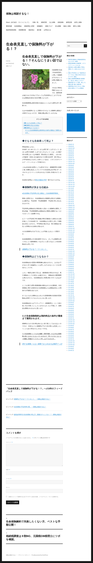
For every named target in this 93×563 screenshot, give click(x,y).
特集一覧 (35, 22)
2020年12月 (71, 205)
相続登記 (31, 30)
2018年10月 (71, 255)
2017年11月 (71, 276)
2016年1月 (71, 318)
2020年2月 (71, 224)
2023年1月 (71, 157)
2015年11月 (71, 322)
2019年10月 (71, 232)
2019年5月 (71, 241)
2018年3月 (71, 268)
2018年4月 (71, 266)
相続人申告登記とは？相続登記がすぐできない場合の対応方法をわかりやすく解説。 (77, 74)
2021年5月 (71, 196)
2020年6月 (71, 217)
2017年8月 (71, 281)
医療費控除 (22, 30)
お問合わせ (47, 30)
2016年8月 (71, 304)
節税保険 (60, 22)
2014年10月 (71, 344)
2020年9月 (71, 211)
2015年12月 (71, 320)
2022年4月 (71, 175)
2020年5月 (71, 218)
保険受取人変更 (29, 26)
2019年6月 (71, 239)
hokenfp (8, 61)
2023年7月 (71, 150)
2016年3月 (71, 314)
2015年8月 (71, 327)
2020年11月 (71, 207)
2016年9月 (71, 302)
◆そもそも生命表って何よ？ (32, 123)
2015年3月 (71, 337)
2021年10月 (71, 186)
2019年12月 (71, 228)
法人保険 (52, 22)
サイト (8, 487)
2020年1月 (71, 226)
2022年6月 (71, 171)
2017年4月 (71, 289)
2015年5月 (71, 333)
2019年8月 (71, 236)
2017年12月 (71, 274)
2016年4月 (71, 312)
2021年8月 (71, 190)
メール (9, 478)
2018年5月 (71, 264)
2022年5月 (71, 173)
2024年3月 (71, 146)
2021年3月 (71, 199)
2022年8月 (71, 167)
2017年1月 (71, 295)
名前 (8, 469)
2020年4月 (71, 220)
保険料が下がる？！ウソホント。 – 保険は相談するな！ (32, 399)
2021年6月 (71, 194)
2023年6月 (71, 152)
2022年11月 (71, 161)
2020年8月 (71, 213)
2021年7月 (71, 192)
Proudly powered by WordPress (40, 555)
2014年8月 (71, 348)
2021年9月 (71, 188)
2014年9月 (71, 346)
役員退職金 (18, 26)
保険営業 (44, 22)
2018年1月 (71, 272)
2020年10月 (71, 209)
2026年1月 (71, 144)
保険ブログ (48, 26)
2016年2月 (71, 316)
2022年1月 (71, 180)
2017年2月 (71, 293)
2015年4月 (71, 335)
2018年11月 (71, 253)
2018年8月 (71, 259)
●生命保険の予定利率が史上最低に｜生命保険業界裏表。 (40, 193)
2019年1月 (71, 249)
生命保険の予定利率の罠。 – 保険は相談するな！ (30, 407)
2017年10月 (71, 278)
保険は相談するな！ (17, 13)
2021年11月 (71, 184)
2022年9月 (71, 165)
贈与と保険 (76, 26)
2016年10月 (71, 301)
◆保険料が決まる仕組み (31, 125)
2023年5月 (71, 154)
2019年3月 (71, 245)
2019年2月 (71, 247)
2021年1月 (71, 203)
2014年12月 (71, 341)
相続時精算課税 (11, 30)
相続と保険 (67, 26)
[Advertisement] (43, 360)
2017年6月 (71, 285)
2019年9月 (71, 234)
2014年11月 (71, 343)
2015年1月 (71, 339)
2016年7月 (71, 306)
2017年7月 (71, 283)
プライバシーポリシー (24, 555)
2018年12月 (71, 251)
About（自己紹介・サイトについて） (18, 22)
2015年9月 (71, 325)
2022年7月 (71, 169)
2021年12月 (71, 182)
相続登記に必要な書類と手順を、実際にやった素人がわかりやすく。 (77, 69)
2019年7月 (71, 238)
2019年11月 (71, 230)
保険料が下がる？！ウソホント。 (35, 249)
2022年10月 (71, 163)
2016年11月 (71, 299)
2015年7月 (71, 329)
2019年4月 (71, 243)
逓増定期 (69, 22)
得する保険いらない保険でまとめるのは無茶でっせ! (42, 344)
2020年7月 (71, 215)
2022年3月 (71, 177)
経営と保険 (78, 22)
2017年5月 (71, 287)
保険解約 (40, 26)
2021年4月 (71, 198)
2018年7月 (71, 260)
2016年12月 (71, 297)
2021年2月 (71, 201)
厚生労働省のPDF (41, 180)
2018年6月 (71, 262)
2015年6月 (71, 331)
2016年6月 (71, 308)
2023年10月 (71, 148)
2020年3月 (71, 222)
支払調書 (58, 26)
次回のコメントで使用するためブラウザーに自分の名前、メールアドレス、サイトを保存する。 (33, 496)
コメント (9, 442)
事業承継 (9, 26)
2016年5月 (71, 310)
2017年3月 (71, 291)
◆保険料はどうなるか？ (31, 128)
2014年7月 (71, 350)
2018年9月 (71, 257)
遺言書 (39, 30)
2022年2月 (71, 178)
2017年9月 (71, 280)
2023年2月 (71, 156)
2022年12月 (71, 159)
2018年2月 (71, 270)
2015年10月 (71, 323)
